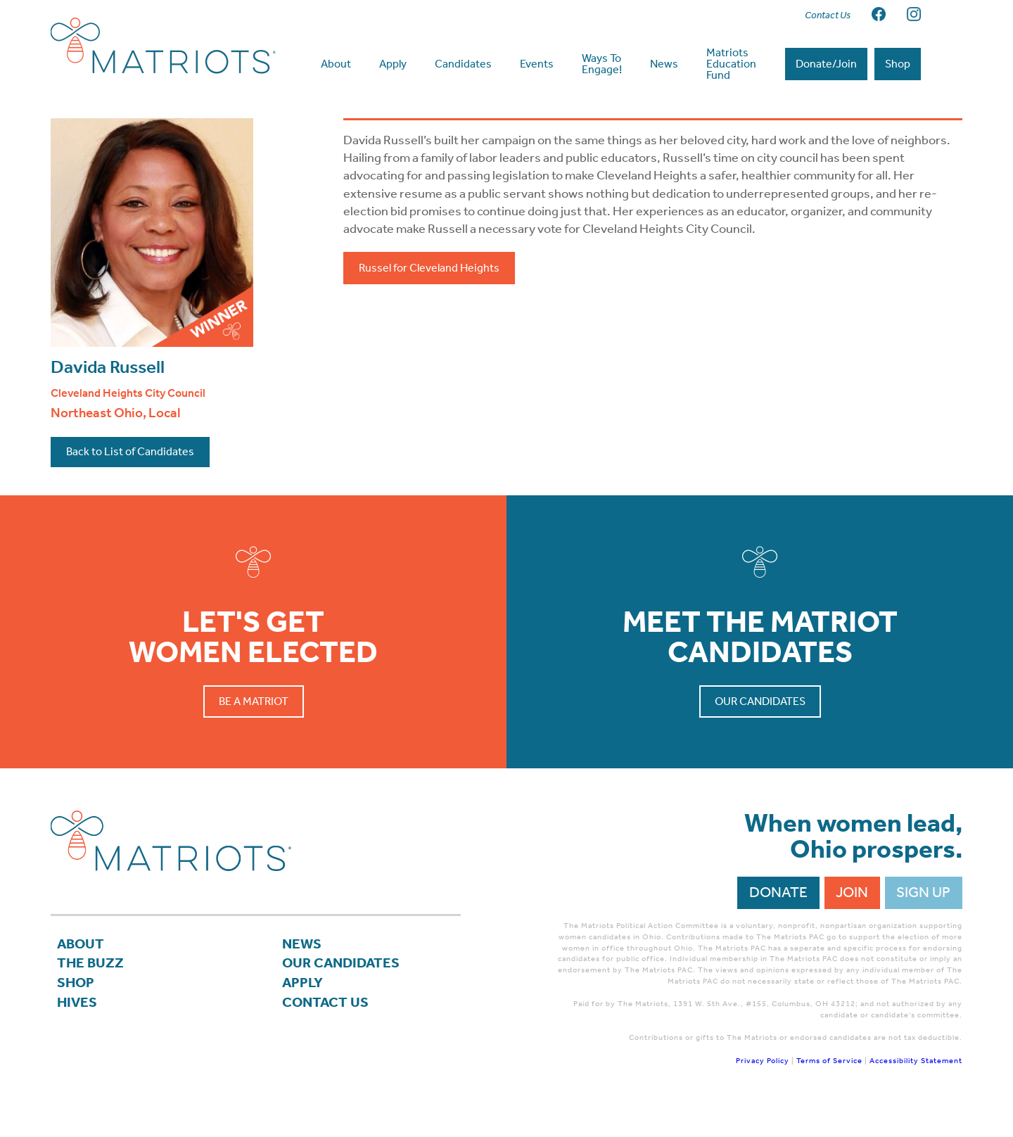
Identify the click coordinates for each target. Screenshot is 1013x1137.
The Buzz (91, 992)
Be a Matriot (253, 729)
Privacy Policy (762, 1088)
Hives (77, 1033)
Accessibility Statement (915, 1088)
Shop (76, 1013)
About (81, 972)
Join (852, 920)
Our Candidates (760, 729)
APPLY (303, 1013)
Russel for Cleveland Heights (429, 296)
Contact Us (326, 1033)
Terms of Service (829, 1088)
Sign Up (923, 920)
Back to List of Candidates (130, 479)
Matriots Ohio (163, 45)
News (302, 972)
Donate (778, 920)
